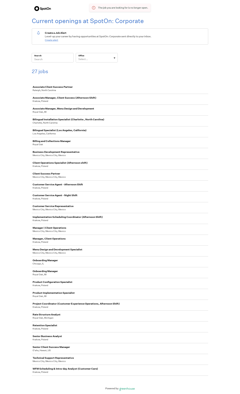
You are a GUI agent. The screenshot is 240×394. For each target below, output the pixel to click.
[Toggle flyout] (114, 58)
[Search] (52, 59)
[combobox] (78, 59)
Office (81, 55)
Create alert (51, 40)
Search (37, 55)
